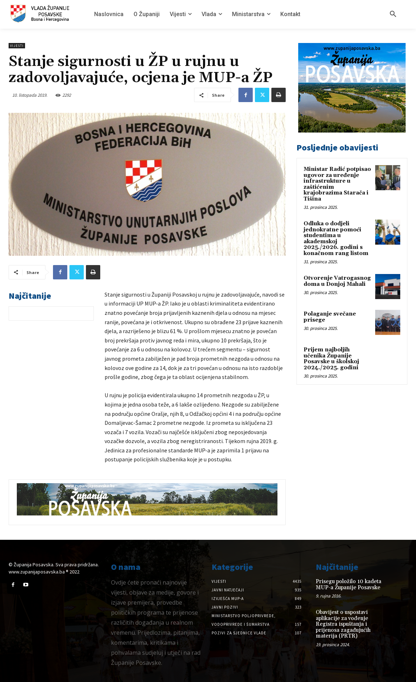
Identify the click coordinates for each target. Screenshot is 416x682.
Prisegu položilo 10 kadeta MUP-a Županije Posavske (348, 584)
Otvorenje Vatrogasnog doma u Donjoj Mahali (337, 281)
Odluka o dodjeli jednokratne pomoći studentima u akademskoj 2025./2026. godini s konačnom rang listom (336, 238)
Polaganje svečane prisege (330, 317)
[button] (393, 14)
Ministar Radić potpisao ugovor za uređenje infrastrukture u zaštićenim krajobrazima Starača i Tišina (337, 184)
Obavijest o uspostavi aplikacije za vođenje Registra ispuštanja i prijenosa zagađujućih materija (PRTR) (343, 624)
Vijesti (17, 45)
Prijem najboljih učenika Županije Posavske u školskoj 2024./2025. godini (331, 358)
